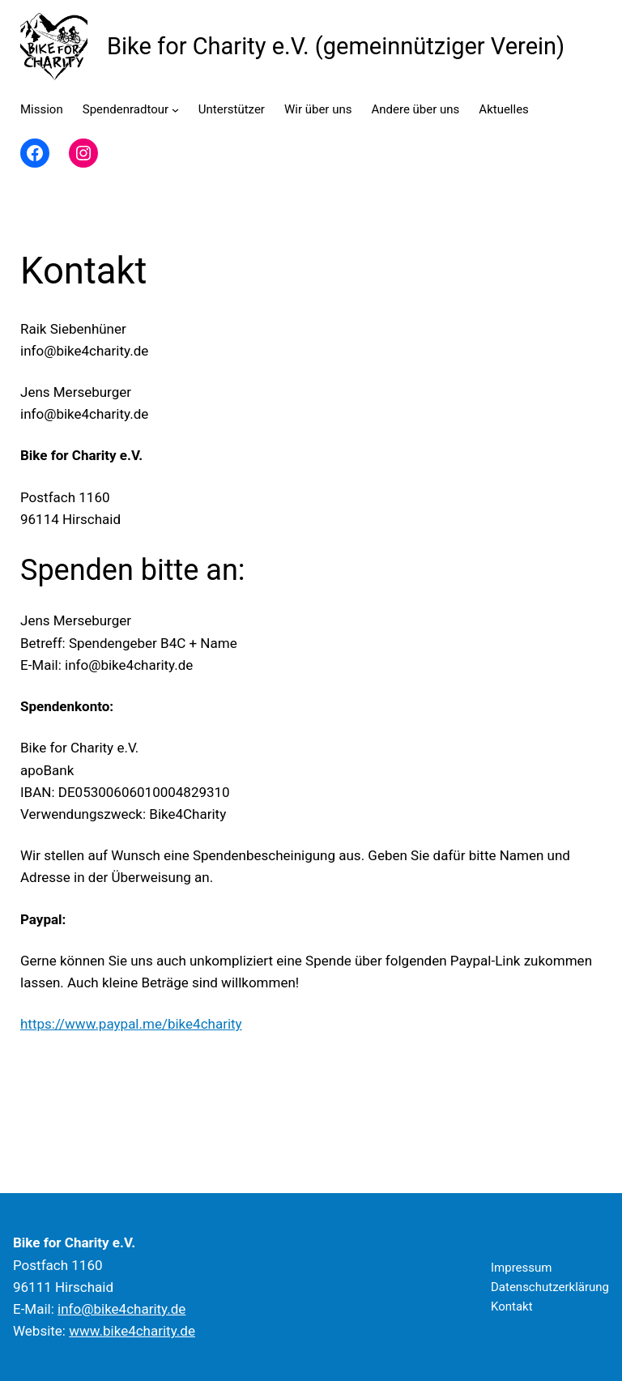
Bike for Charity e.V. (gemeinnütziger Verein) (335, 46)
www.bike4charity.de (132, 1331)
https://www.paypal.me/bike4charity (131, 1024)
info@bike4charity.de (121, 1309)
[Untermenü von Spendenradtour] (175, 109)
